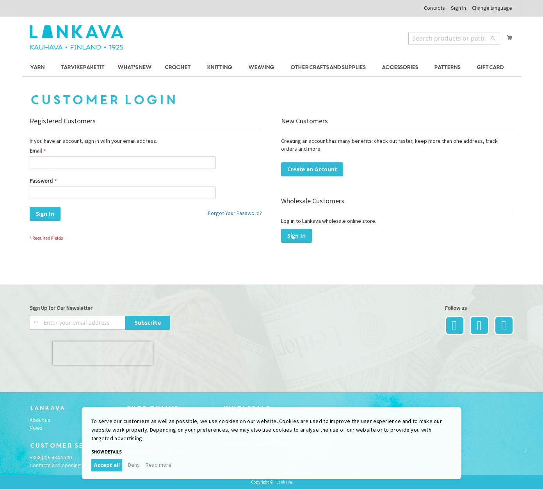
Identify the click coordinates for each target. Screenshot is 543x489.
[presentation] (103, 353)
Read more (158, 464)
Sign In (458, 7)
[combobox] (454, 38)
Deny (134, 464)
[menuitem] (38, 67)
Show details (106, 452)
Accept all (107, 465)
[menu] (272, 67)
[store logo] (76, 37)
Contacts (434, 7)
